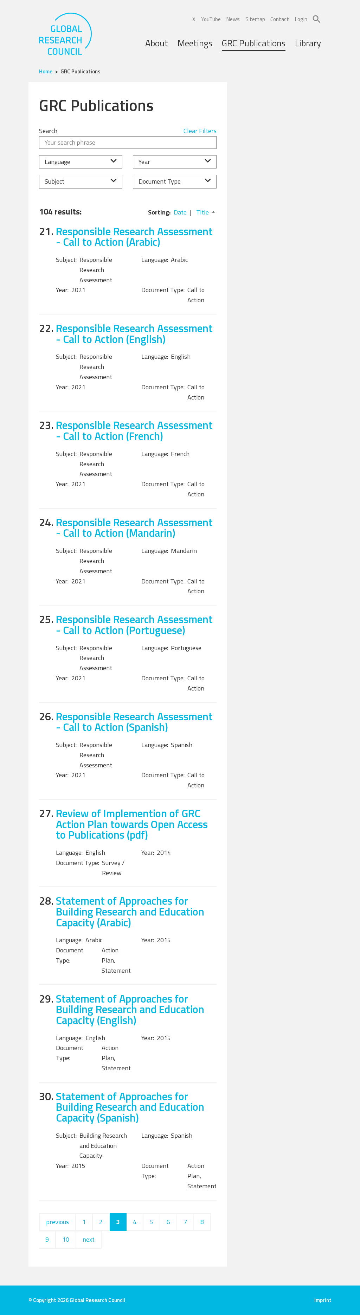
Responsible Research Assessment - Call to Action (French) (134, 430)
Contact (279, 19)
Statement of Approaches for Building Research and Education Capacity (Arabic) (130, 911)
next (89, 1239)
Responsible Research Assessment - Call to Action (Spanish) (134, 721)
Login (301, 19)
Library (308, 43)
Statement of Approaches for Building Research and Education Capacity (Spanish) (130, 1107)
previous (57, 1222)
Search (48, 131)
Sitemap (255, 19)
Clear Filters (200, 131)
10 (65, 1239)
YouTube (211, 19)
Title (202, 212)
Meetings (195, 43)
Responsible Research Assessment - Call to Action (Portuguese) (134, 624)
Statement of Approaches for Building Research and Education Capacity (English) (130, 1009)
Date (180, 212)
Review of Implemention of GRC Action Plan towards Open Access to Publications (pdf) (132, 824)
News (233, 19)
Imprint (323, 1300)
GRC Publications (253, 43)
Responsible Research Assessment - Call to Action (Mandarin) (134, 527)
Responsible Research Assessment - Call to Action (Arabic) (134, 236)
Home (45, 71)
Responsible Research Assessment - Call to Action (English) (134, 333)
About (156, 43)
